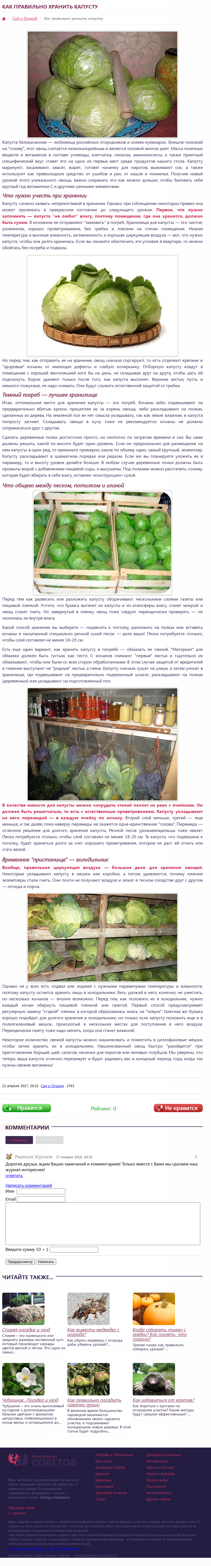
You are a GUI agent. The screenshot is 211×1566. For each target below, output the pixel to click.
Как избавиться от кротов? (163, 1408)
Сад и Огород (24, 18)
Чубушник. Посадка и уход (30, 1408)
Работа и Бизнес (160, 1475)
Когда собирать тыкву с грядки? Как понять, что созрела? (160, 1342)
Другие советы (158, 1507)
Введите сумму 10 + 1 (27, 1257)
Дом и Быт (104, 1469)
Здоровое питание (111, 1500)
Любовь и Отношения (114, 1463)
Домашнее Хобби (110, 1475)
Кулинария (104, 1494)
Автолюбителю (159, 1500)
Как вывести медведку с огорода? (93, 1340)
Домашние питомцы (163, 1463)
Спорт (100, 1507)
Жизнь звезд (157, 1488)
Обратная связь (22, 1516)
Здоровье (103, 1488)
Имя (9, 1191)
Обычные (19, 1140)
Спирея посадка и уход (26, 1337)
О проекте (17, 1521)
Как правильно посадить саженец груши (94, 1410)
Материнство (157, 1469)
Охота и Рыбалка (160, 1481)
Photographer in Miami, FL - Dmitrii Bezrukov (44, 1556)
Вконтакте (49, 1140)
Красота (102, 1481)
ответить (14, 1175)
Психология (156, 1494)
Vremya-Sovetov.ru (55, 1505)
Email (10, 1199)
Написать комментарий (28, 1185)
